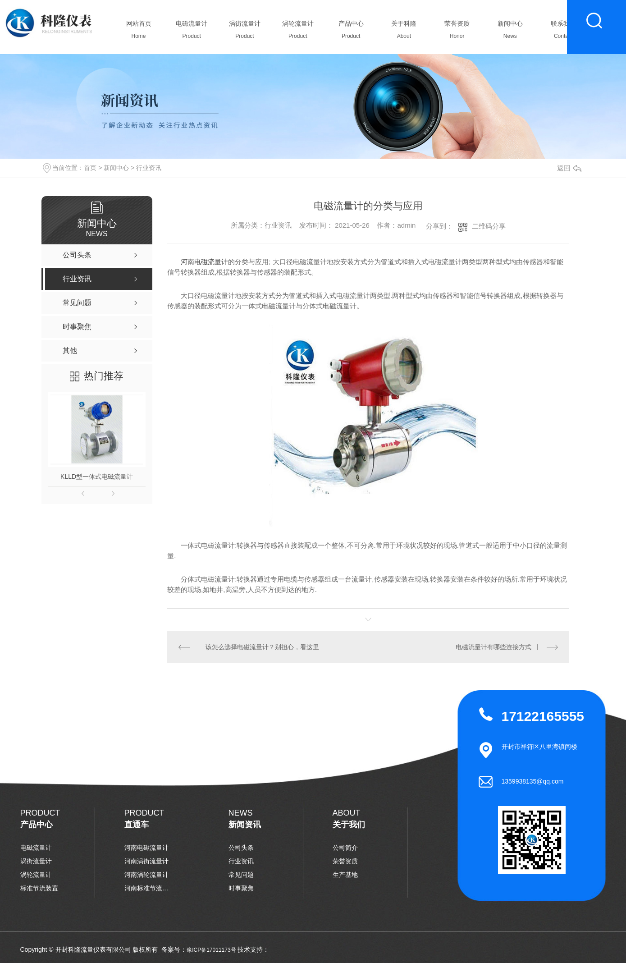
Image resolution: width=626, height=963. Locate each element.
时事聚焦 (241, 888)
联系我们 (563, 32)
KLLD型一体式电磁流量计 (96, 476)
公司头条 (241, 847)
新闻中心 (509, 32)
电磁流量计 (191, 32)
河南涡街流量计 (146, 861)
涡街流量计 (244, 32)
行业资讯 (148, 167)
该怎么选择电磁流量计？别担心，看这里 (262, 647)
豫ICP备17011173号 (211, 950)
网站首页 (138, 32)
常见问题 (241, 874)
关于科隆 (404, 32)
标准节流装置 (39, 888)
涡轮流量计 (297, 32)
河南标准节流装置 (146, 888)
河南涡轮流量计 (146, 874)
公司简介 (345, 847)
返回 (569, 168)
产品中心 (350, 32)
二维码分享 (489, 226)
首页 (90, 167)
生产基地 (345, 874)
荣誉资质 (457, 32)
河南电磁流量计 (204, 262)
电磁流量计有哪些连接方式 (493, 647)
